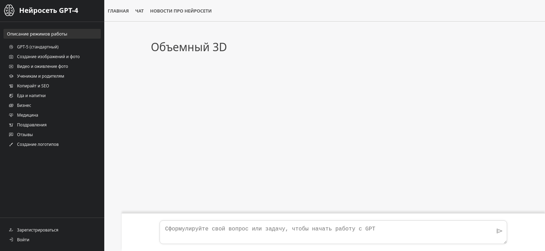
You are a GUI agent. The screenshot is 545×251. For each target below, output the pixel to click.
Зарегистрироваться (33, 230)
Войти (19, 239)
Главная (118, 11)
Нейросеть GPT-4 (48, 10)
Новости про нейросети (181, 11)
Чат (139, 11)
